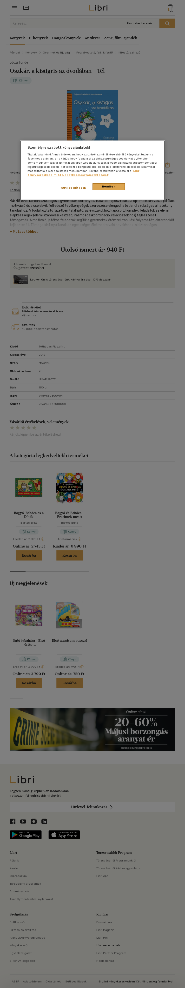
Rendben (109, 186)
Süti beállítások (73, 187)
